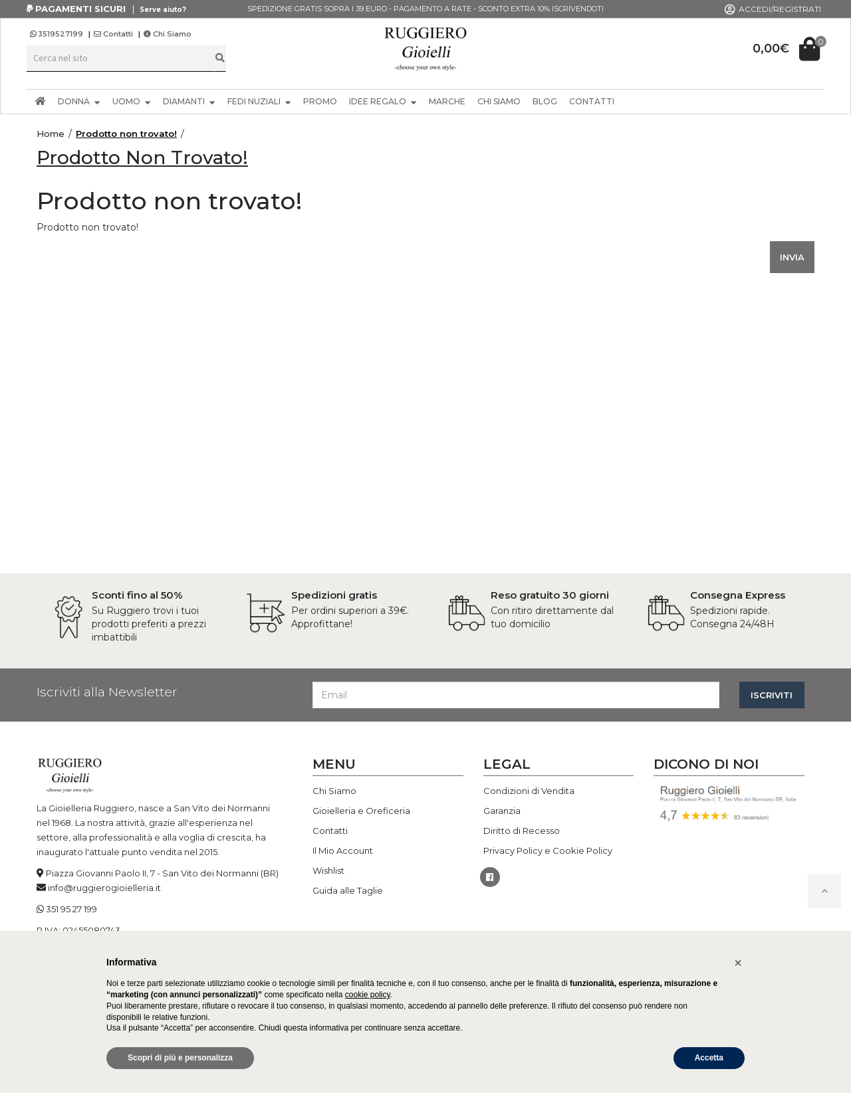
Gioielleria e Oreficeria (361, 810)
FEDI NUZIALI (259, 101)
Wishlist (328, 870)
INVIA (792, 257)
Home (50, 133)
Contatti (113, 34)
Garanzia (502, 810)
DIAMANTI (189, 101)
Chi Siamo (167, 34)
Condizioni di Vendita (528, 790)
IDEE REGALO (383, 101)
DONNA (79, 101)
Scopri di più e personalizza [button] (180, 1057)
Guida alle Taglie (347, 890)
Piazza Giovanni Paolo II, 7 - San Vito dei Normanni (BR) (162, 873)
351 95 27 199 (71, 909)
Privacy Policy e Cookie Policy (547, 850)
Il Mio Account (342, 850)
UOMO (131, 101)
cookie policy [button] (367, 994)
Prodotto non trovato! (126, 133)
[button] (738, 962)
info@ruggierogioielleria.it (104, 887)
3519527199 (57, 34)
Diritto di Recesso (521, 830)
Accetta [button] (709, 1057)
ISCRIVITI (771, 695)
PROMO (320, 101)
